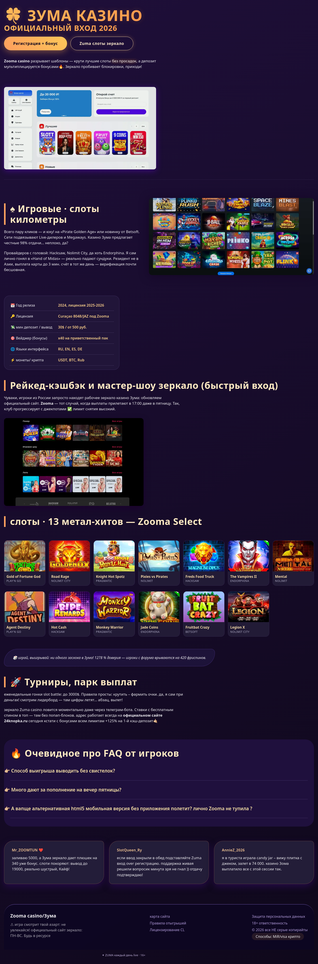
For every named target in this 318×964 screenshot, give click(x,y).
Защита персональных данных (278, 916)
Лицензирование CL (167, 929)
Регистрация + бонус (35, 43)
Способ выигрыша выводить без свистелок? (63, 771)
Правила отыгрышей (168, 923)
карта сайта (160, 916)
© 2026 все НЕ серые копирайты (280, 929)
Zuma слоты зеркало (102, 43)
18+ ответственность (270, 923)
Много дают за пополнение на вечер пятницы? (66, 790)
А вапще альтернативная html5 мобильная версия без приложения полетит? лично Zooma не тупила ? (131, 808)
